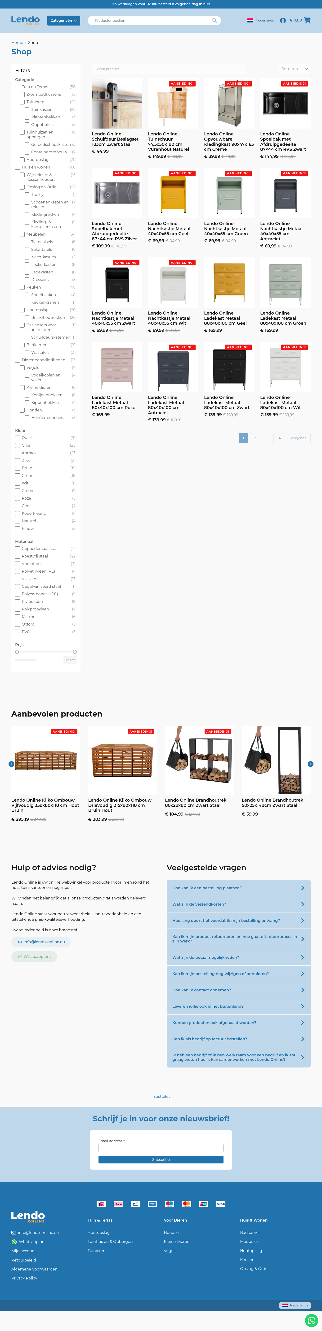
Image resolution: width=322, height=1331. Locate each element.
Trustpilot (161, 1096)
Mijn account (23, 1251)
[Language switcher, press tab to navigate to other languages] (260, 20)
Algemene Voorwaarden (34, 1269)
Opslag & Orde (254, 1268)
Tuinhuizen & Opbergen (110, 1241)
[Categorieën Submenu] (76, 21)
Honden (171, 1232)
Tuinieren (97, 1251)
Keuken (247, 1260)
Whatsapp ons (32, 1242)
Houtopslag (99, 1232)
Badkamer (250, 1232)
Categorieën (61, 20)
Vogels (170, 1251)
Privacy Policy (24, 1278)
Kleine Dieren (176, 1241)
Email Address (111, 1141)
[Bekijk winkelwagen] (300, 20)
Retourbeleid (23, 1260)
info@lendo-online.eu (38, 1232)
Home (17, 42)
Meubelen (249, 1241)
